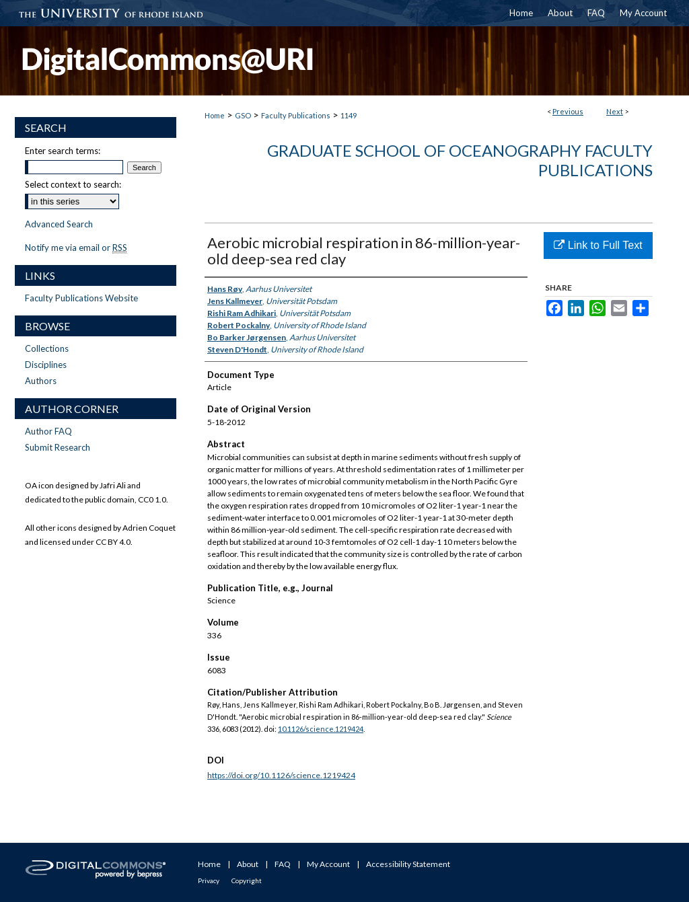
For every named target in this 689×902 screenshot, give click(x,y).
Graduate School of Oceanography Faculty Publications (460, 160)
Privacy (208, 880)
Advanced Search (59, 224)
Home (215, 115)
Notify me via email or (76, 247)
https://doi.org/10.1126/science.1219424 (281, 775)
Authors (41, 380)
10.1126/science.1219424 (320, 728)
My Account (328, 864)
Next (614, 111)
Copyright (246, 880)
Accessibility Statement (408, 864)
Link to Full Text (598, 245)
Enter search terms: (62, 150)
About (247, 864)
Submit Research (57, 447)
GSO (243, 115)
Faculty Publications (295, 115)
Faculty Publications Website (81, 298)
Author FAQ (48, 431)
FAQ (283, 864)
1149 (348, 115)
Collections (47, 348)
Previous (567, 111)
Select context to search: (73, 184)
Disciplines (46, 364)
